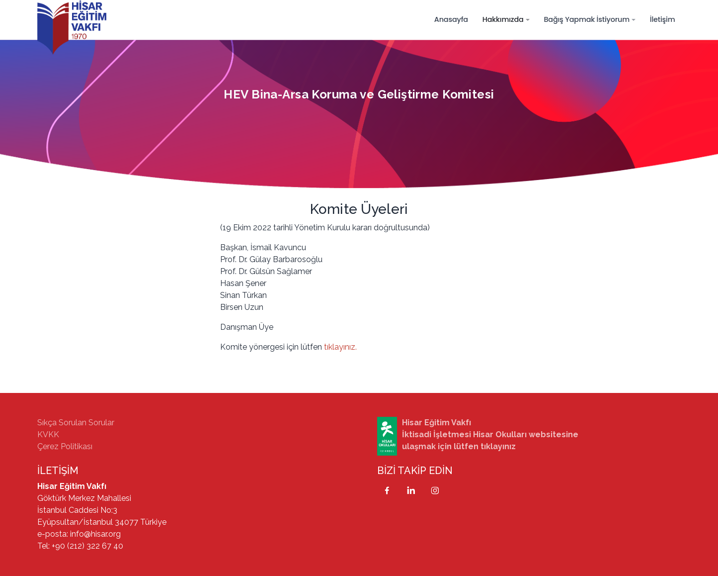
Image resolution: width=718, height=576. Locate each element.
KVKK (48, 434)
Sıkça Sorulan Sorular (75, 422)
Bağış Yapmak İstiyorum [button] (587, 19)
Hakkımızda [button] (503, 19)
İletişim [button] (662, 19)
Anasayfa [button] (451, 19)
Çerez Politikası (64, 446)
